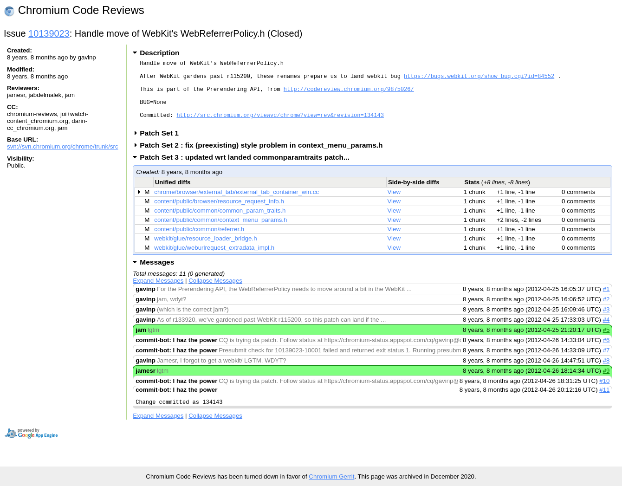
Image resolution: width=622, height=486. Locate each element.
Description (159, 53)
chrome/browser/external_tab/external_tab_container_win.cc (236, 205)
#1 (606, 302)
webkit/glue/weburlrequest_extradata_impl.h (214, 261)
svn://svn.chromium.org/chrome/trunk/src (62, 146)
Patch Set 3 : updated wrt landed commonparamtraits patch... (248, 171)
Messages (157, 276)
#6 (606, 353)
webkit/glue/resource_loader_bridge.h (205, 252)
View (394, 205)
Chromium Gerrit (331, 476)
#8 (606, 374)
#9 (606, 384)
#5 (606, 343)
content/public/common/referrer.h (199, 243)
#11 (604, 403)
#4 (606, 333)
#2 (606, 313)
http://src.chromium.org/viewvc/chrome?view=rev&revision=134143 (279, 127)
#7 (606, 364)
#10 (604, 394)
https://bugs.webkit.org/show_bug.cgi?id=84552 (479, 80)
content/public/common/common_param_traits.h (219, 224)
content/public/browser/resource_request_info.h (219, 215)
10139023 (49, 33)
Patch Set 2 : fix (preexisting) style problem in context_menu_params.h (264, 159)
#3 (606, 323)
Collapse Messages (215, 294)
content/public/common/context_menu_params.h (220, 233)
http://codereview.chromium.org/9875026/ (349, 96)
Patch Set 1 (162, 147)
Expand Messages (158, 294)
